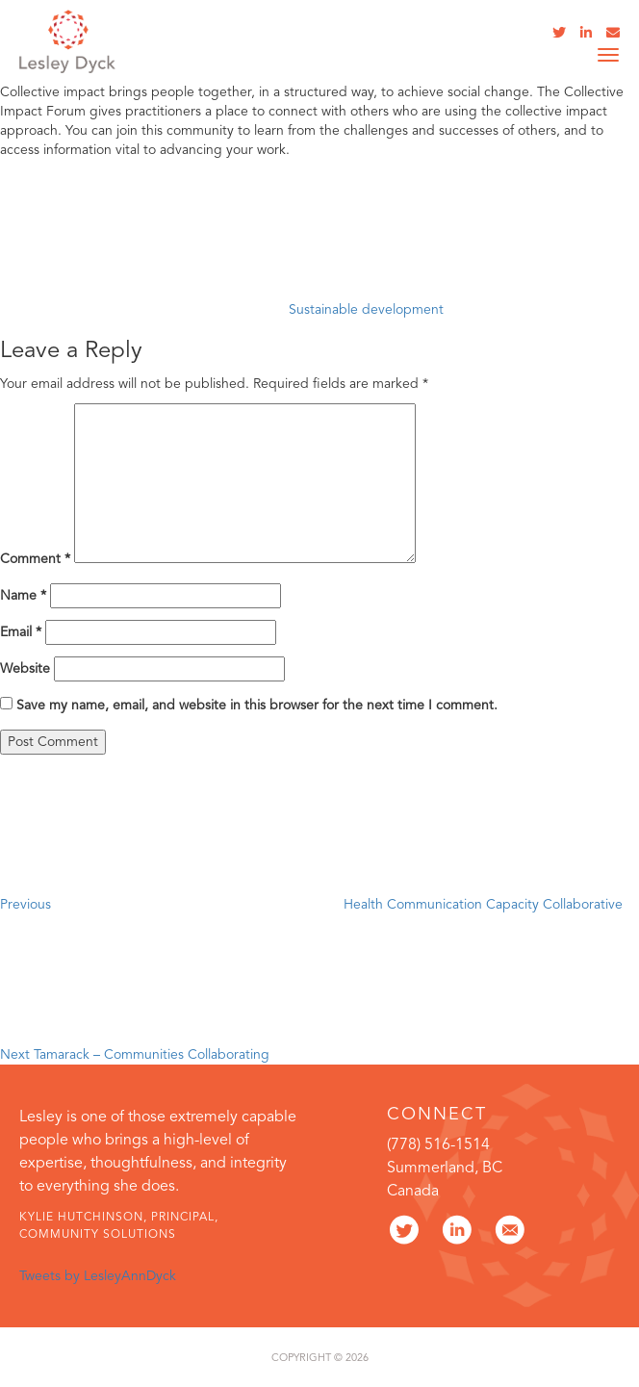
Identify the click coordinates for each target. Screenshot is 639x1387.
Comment (35, 559)
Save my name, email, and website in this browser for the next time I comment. (257, 705)
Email (20, 632)
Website (25, 669)
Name (23, 596)
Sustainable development (366, 310)
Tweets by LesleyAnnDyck (97, 1276)
